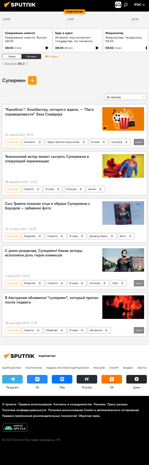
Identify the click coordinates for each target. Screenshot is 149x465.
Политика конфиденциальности (24, 410)
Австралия (96, 330)
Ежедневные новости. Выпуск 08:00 (26, 39)
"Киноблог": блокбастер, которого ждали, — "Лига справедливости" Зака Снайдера (49, 112)
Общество (30, 236)
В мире (95, 142)
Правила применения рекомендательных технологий (39, 416)
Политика (33, 368)
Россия (99, 368)
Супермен (14, 80)
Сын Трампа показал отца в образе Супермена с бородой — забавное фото (47, 206)
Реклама (100, 404)
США (115, 283)
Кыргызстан (11, 368)
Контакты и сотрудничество (73, 404)
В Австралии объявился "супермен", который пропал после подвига (51, 300)
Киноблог (30, 142)
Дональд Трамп (99, 236)
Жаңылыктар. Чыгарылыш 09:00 (123, 39)
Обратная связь (89, 416)
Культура (117, 142)
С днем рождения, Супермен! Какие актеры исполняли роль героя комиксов (43, 253)
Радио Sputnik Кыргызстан (63, 142)
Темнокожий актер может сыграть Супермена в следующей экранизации (47, 159)
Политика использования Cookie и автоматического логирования (93, 410)
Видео (128, 368)
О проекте (9, 404)
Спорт (114, 368)
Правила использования (35, 404)
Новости (29, 189)
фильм (92, 189)
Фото (123, 236)
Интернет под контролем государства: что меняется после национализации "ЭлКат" (77, 41)
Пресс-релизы (117, 404)
